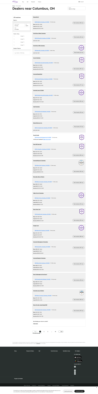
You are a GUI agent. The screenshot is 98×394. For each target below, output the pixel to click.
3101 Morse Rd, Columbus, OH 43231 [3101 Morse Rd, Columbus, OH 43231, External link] (42, 50)
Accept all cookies (79, 391)
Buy (23, 1)
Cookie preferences (68, 391)
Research (33, 1)
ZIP (26, 24)
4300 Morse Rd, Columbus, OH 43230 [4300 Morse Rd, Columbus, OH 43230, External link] (42, 165)
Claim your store (47, 139)
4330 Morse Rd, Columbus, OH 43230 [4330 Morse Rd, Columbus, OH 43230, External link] (42, 263)
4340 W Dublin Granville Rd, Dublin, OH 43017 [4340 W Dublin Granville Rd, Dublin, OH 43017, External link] (44, 62)
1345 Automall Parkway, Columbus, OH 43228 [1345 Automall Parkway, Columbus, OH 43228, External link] (44, 79)
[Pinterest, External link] (75, 374)
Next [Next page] (60, 331)
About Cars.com (27, 385)
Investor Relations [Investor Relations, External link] (42, 385)
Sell (27, 1)
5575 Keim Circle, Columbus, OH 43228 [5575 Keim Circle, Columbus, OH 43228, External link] (43, 198)
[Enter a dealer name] (22, 53)
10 (55, 331)
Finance (39, 1)
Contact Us (34, 385)
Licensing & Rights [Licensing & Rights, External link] (56, 385)
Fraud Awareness (65, 385)
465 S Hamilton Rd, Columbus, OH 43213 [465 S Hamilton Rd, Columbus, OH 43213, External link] (43, 309)
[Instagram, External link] (75, 372)
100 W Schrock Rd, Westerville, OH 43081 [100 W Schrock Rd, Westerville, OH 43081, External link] (43, 137)
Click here (35, 323)
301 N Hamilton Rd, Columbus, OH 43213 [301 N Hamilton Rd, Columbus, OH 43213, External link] (43, 214)
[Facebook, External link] (75, 368)
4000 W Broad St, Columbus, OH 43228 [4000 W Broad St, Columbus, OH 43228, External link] (43, 38)
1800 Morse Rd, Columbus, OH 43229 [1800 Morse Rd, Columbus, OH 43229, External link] (42, 230)
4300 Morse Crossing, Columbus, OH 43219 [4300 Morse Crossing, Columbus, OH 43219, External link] (44, 181)
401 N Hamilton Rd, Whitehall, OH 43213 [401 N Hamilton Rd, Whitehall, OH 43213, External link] (43, 279)
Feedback (72, 385)
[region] (49, 390)
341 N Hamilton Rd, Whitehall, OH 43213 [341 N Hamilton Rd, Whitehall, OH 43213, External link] (43, 111)
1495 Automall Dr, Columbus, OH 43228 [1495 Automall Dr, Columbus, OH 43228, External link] (43, 246)
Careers (49, 385)
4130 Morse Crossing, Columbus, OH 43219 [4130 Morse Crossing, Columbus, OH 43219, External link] (43, 295)
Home (13, 5)
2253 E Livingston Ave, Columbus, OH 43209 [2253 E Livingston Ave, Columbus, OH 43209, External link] (44, 127)
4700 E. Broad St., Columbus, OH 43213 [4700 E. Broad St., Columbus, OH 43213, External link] (43, 149)
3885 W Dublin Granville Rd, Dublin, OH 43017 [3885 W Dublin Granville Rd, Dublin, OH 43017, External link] (44, 95)
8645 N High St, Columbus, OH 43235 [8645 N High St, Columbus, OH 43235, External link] (42, 22)
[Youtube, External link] (75, 370)
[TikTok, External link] (75, 367)
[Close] (96, 387)
